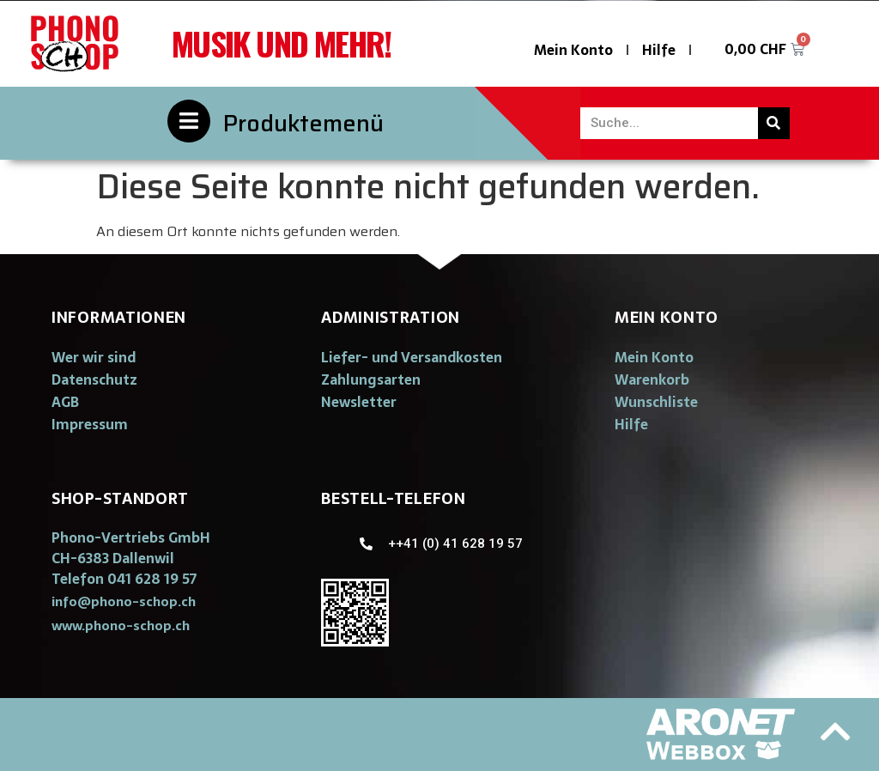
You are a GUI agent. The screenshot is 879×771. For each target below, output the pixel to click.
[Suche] (774, 123)
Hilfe (659, 50)
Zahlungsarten (371, 379)
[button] (124, 601)
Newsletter (359, 402)
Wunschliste (656, 402)
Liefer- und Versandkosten (411, 357)
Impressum (90, 424)
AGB (65, 402)
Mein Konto (573, 50)
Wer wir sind (94, 357)
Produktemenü (303, 123)
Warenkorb (652, 379)
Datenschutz (94, 379)
